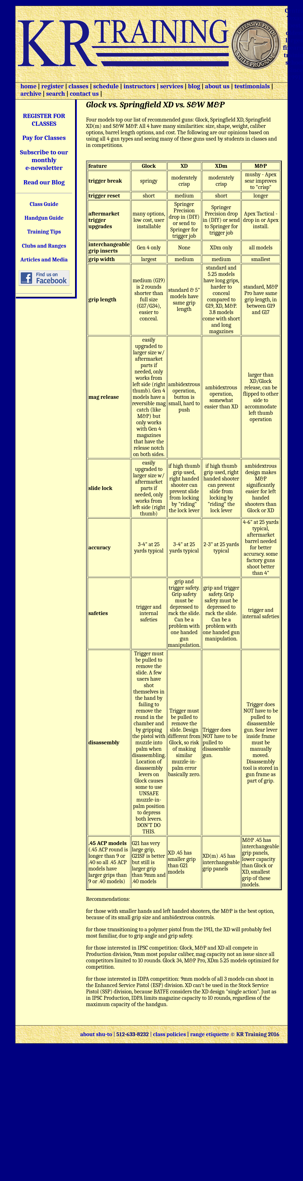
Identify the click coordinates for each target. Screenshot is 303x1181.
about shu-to (96, 1034)
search (55, 94)
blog (194, 86)
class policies (169, 1034)
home (28, 86)
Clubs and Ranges (44, 246)
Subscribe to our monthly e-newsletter (44, 160)
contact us (84, 94)
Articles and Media (44, 259)
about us (217, 86)
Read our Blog (44, 182)
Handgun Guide (43, 218)
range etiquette (209, 1034)
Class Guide (44, 204)
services (171, 86)
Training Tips (44, 232)
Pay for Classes (44, 138)
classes (77, 86)
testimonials (252, 86)
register (52, 86)
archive (30, 94)
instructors (139, 86)
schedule (106, 86)
